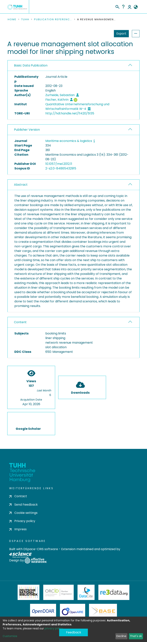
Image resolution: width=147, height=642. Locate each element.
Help (123, 6)
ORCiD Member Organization (58, 592)
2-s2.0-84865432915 (60, 168)
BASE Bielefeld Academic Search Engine (103, 611)
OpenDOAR (43, 611)
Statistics (120, 33)
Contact (18, 496)
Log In (129, 6)
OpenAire (72, 611)
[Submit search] (117, 6)
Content (20, 322)
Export (103, 33)
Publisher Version (27, 129)
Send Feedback (23, 504)
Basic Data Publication (30, 65)
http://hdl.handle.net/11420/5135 (69, 113)
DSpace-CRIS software (40, 549)
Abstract (21, 184)
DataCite (86, 592)
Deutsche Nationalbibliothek (29, 592)
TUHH (25, 19)
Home (12, 19)
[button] (135, 7)
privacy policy (54, 628)
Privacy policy (22, 521)
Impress (18, 529)
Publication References (53, 19)
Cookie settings (23, 513)
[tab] (73, 65)
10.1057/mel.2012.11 (58, 164)
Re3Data (113, 592)
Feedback (73, 632)
